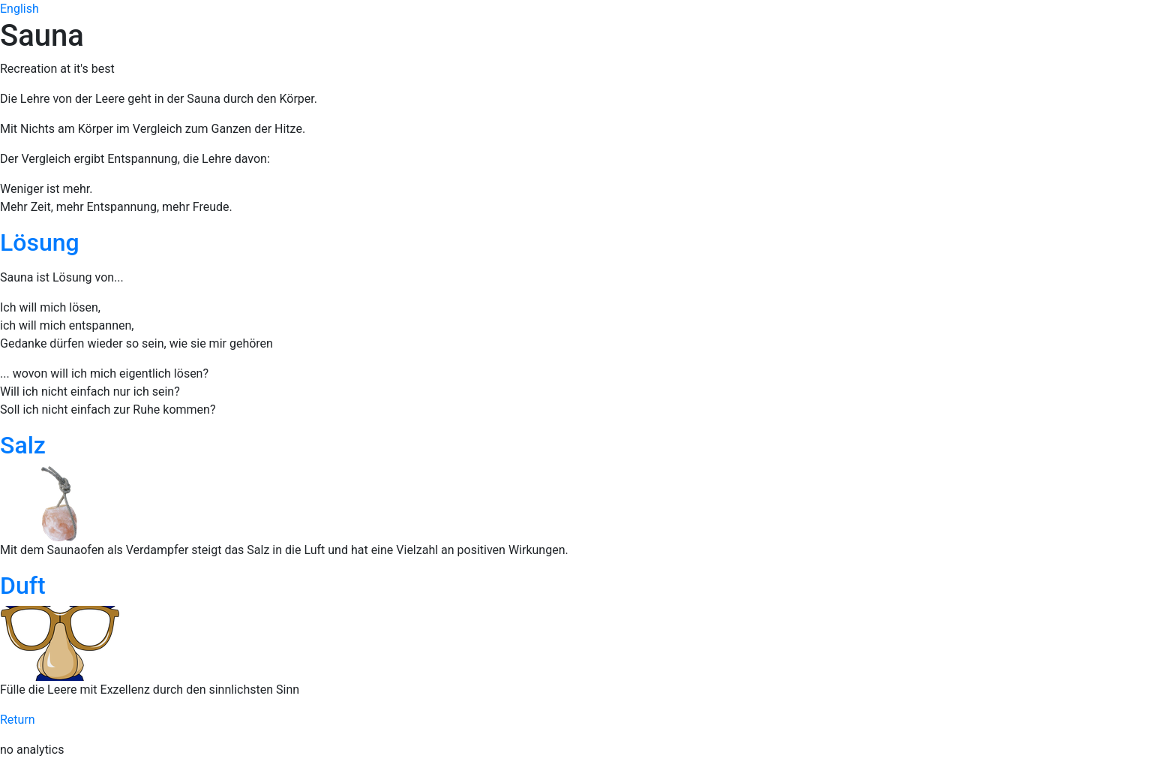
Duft (23, 585)
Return (17, 719)
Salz (23, 445)
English (19, 9)
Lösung (40, 242)
